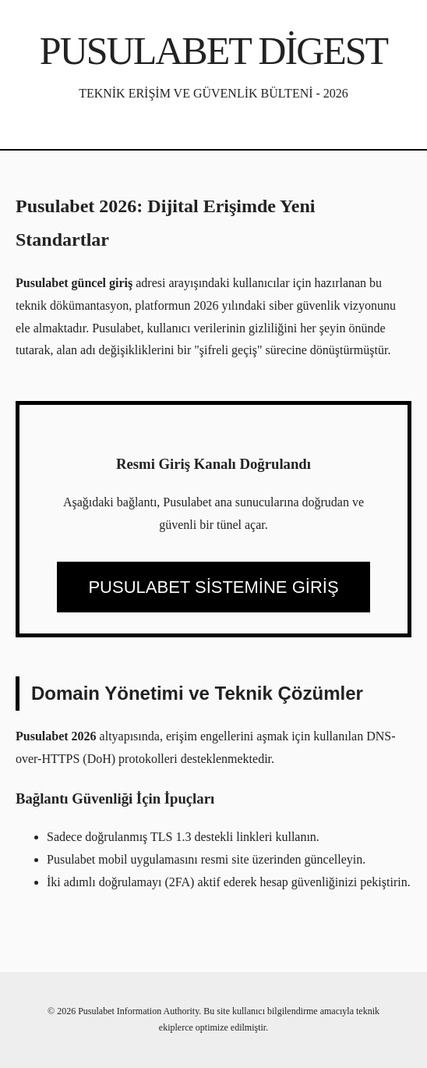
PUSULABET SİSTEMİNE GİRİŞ (213, 587)
